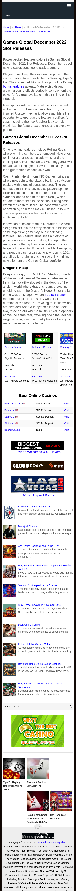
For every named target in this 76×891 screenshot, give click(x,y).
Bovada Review (13, 347)
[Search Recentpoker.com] (38, 706)
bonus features (13, 86)
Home (6, 27)
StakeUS (9, 416)
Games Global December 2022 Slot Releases (27, 31)
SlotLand (9, 423)
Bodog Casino (12, 429)
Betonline (9, 410)
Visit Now (9, 376)
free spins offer (55, 295)
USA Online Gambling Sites (51, 882)
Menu (8, 15)
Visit (66, 403)
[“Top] (37, 828)
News (18, 27)
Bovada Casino (12, 403)
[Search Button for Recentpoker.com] (69, 706)
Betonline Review (41, 347)
